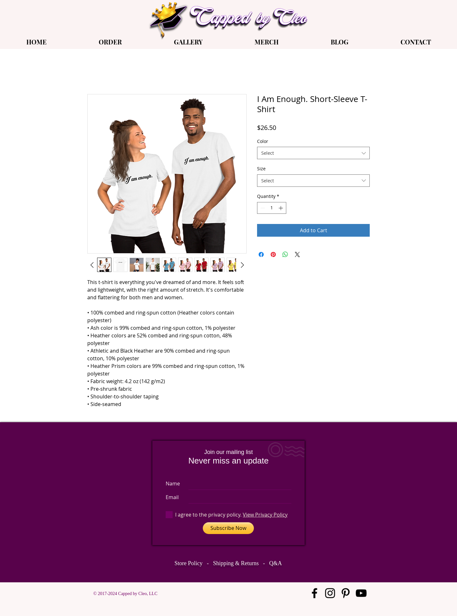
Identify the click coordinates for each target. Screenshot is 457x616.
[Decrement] (262, 207)
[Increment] (281, 207)
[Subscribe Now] (228, 528)
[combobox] (313, 153)
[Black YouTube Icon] (361, 593)
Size (261, 169)
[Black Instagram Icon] (330, 593)
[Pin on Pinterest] (273, 254)
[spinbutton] (271, 207)
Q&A (275, 563)
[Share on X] (297, 254)
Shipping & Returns (236, 563)
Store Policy (189, 563)
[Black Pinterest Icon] (345, 593)
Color (262, 141)
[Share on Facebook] (261, 254)
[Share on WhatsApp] (285, 254)
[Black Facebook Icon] (314, 593)
